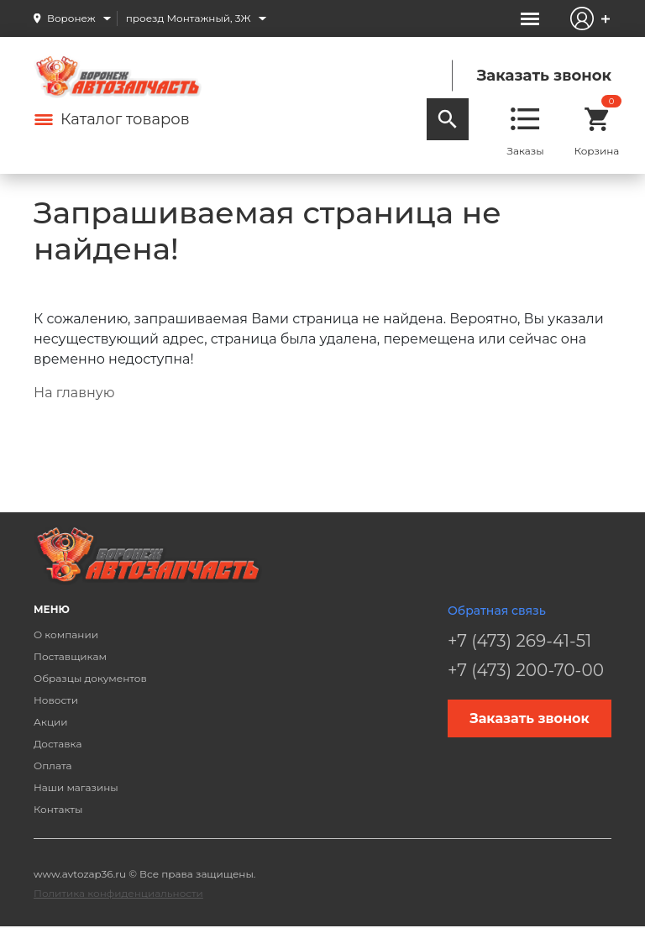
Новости (56, 700)
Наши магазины (76, 787)
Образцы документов (90, 678)
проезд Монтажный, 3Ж (188, 18)
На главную (74, 393)
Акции (51, 722)
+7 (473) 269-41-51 (519, 641)
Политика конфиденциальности (118, 893)
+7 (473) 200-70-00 (526, 670)
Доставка (57, 743)
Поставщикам (70, 656)
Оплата (53, 765)
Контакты (58, 809)
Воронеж (71, 18)
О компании (66, 634)
